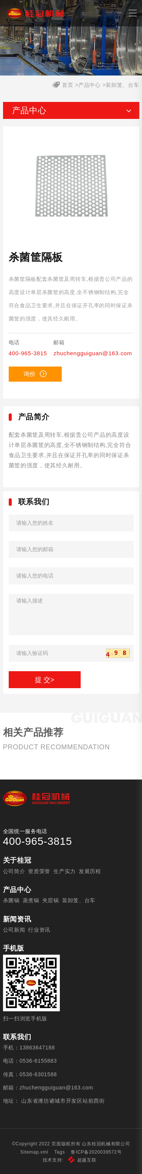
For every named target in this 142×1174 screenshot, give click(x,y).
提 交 (45, 680)
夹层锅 (50, 900)
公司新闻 (14, 930)
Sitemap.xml (34, 1152)
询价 (35, 373)
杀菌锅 (11, 900)
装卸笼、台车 (122, 85)
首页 (67, 85)
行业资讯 (39, 930)
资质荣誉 (39, 871)
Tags (59, 1152)
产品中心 (89, 85)
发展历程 (90, 871)
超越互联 (82, 1160)
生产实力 (64, 871)
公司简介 (14, 871)
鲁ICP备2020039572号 (96, 1152)
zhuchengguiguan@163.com (92, 353)
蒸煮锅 (31, 900)
